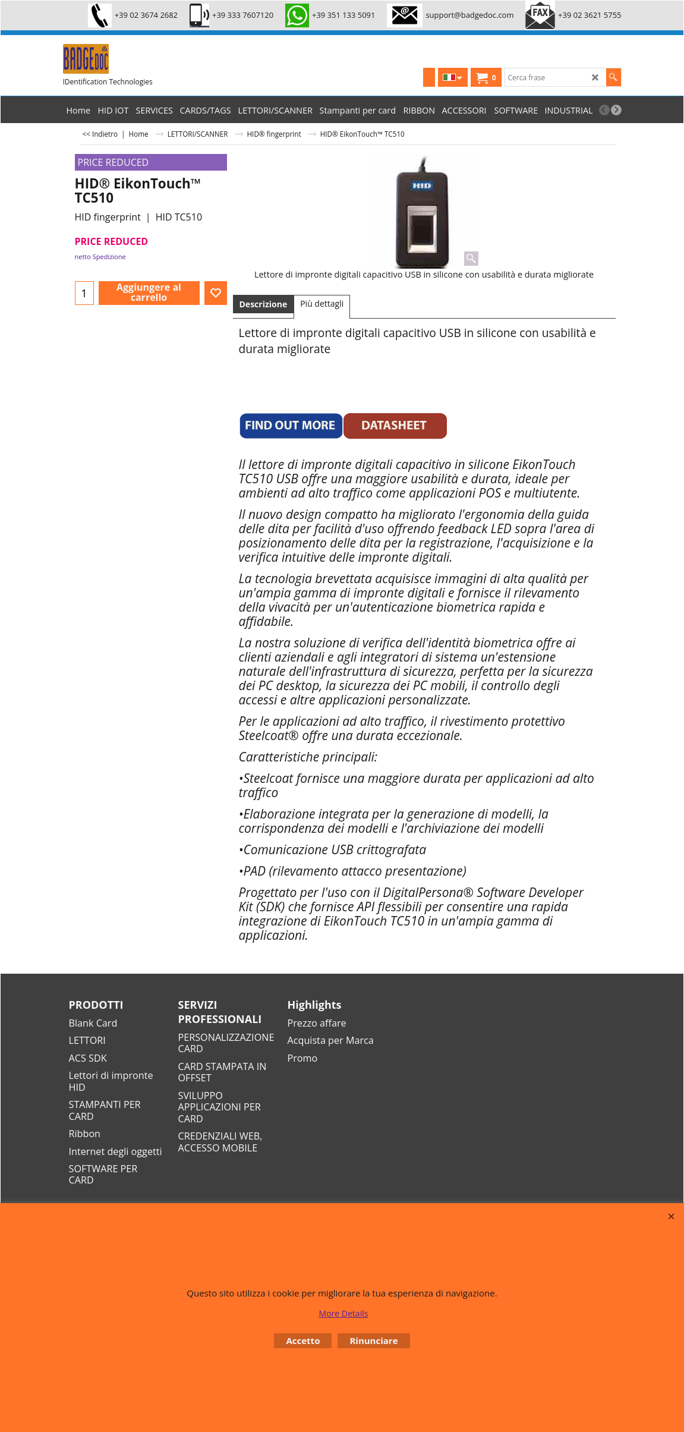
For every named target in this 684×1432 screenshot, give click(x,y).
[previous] (604, 110)
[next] (616, 110)
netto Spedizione (100, 256)
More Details (343, 1313)
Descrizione (263, 304)
